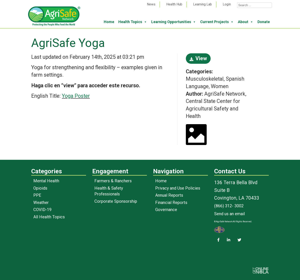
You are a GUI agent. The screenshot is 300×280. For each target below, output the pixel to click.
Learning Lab (202, 4)
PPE (37, 195)
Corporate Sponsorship (115, 201)
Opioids (40, 188)
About (245, 22)
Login (227, 4)
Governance (166, 209)
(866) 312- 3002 (229, 205)
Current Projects (217, 22)
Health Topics (132, 22)
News (151, 4)
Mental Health (46, 180)
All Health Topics (49, 216)
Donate (264, 22)
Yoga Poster (76, 96)
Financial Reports (171, 202)
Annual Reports (169, 195)
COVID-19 (42, 209)
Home (109, 22)
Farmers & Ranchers (113, 180)
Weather (41, 202)
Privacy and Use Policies (177, 188)
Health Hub (174, 4)
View (198, 58)
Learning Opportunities (173, 22)
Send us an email (229, 213)
